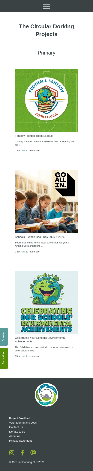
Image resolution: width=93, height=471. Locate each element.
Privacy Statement (20, 440)
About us (14, 436)
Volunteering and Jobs (23, 422)
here (23, 150)
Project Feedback (20, 418)
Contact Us (16, 427)
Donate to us (17, 431)
